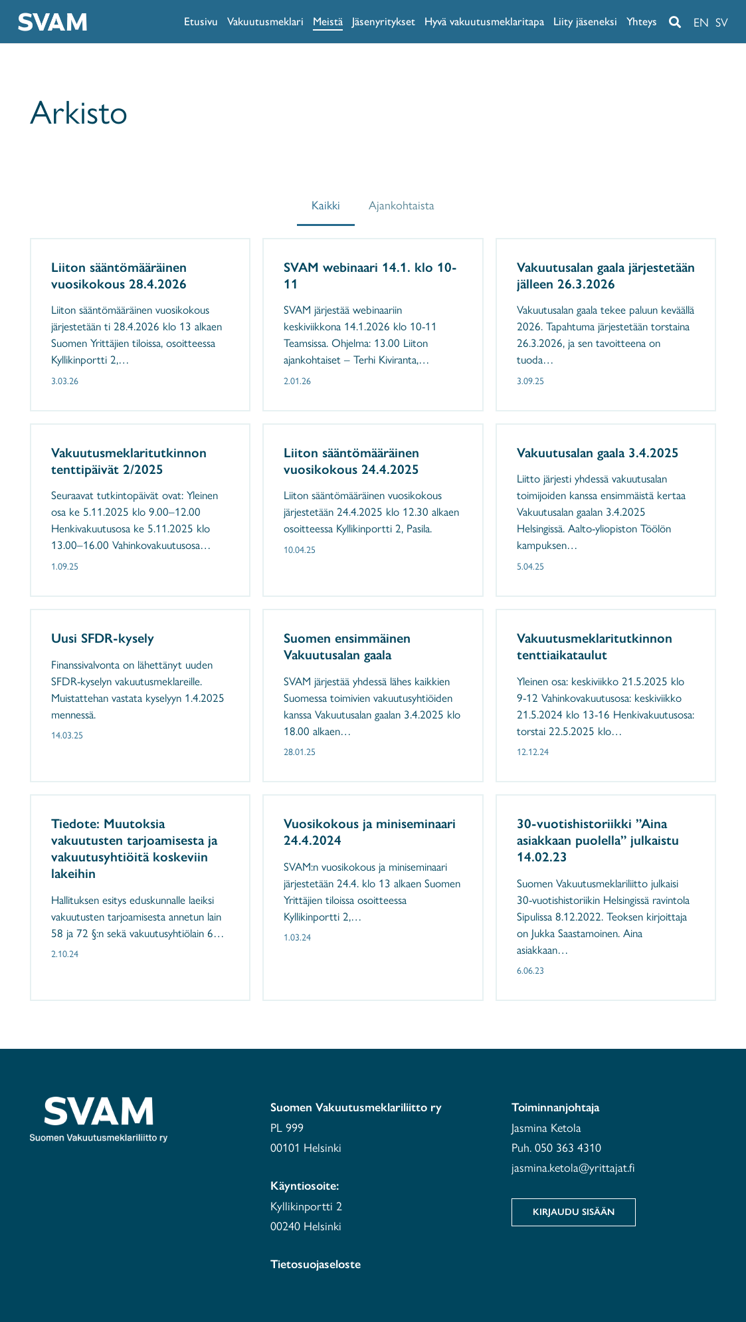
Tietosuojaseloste (315, 1264)
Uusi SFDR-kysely (102, 637)
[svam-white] (52, 22)
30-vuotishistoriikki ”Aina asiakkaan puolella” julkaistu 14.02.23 (598, 840)
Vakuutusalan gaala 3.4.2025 (598, 452)
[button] (675, 22)
